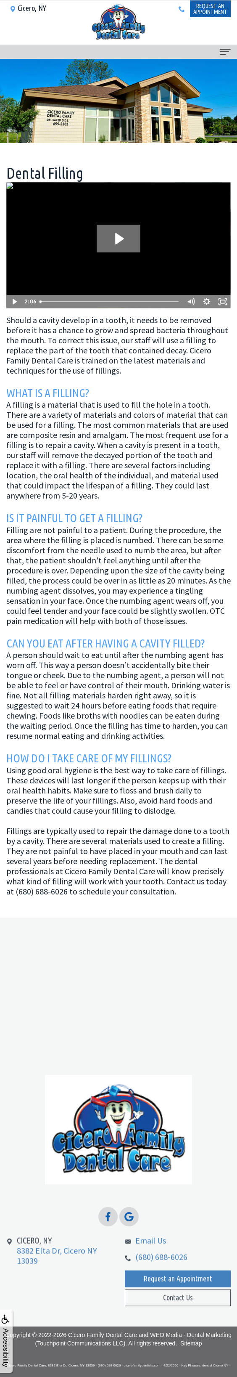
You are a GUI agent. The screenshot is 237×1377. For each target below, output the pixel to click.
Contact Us (178, 1309)
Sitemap (191, 1343)
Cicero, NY (28, 8)
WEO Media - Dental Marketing (191, 1335)
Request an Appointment (177, 1290)
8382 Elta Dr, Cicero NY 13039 (57, 1262)
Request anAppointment (210, 9)
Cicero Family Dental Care (102, 1335)
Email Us (150, 1252)
